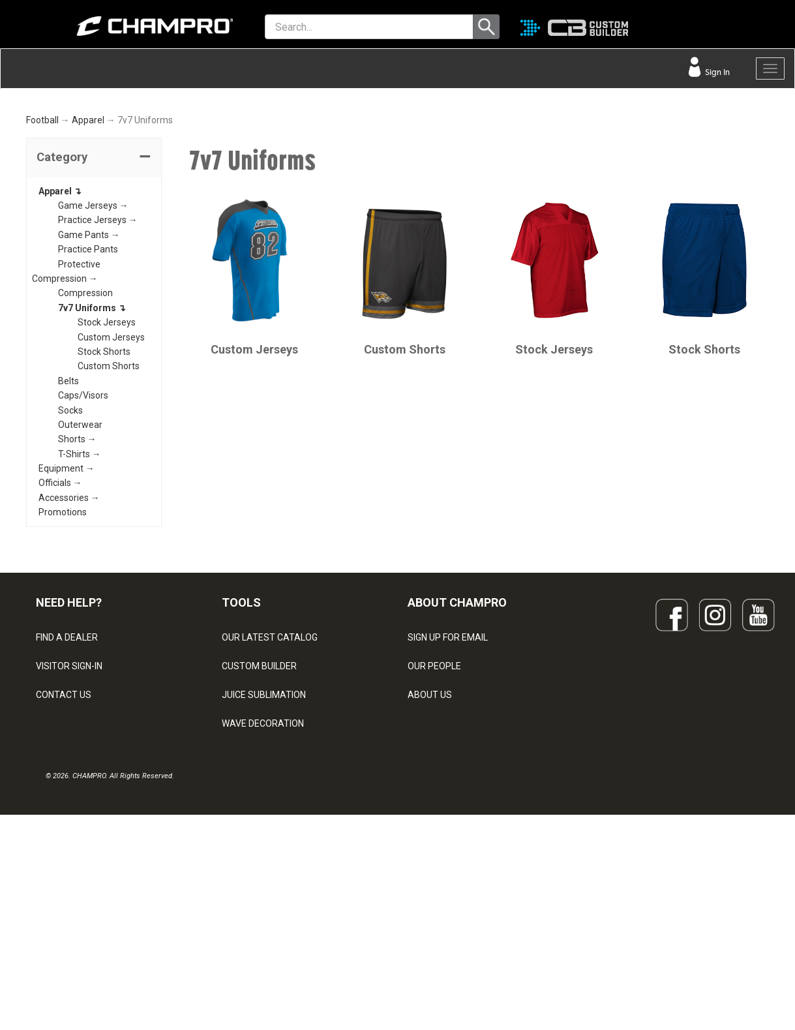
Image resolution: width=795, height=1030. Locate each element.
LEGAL (49, 854)
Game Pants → (89, 365)
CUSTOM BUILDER (259, 796)
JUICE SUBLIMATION (264, 825)
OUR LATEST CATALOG (270, 768)
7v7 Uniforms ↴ (92, 438)
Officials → (60, 613)
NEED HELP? (69, 732)
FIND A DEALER (67, 768)
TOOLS (241, 732)
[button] (94, 288)
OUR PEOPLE (434, 796)
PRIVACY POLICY (71, 882)
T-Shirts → (79, 584)
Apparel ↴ (60, 321)
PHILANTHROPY (441, 854)
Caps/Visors (83, 526)
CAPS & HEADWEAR (263, 911)
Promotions (62, 642)
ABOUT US (430, 825)
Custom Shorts (109, 496)
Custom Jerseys (111, 467)
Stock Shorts (104, 482)
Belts (68, 511)
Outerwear (80, 555)
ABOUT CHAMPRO (457, 732)
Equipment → (66, 599)
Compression (85, 423)
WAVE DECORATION (263, 854)
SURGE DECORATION (265, 882)
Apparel (88, 250)
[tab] (94, 288)
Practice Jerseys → (98, 350)
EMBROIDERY (250, 940)
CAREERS (428, 882)
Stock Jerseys (107, 452)
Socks (70, 540)
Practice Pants (88, 379)
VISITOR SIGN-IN (69, 796)
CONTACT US (63, 825)
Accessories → (69, 628)
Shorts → (77, 569)
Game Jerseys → (93, 336)
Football (42, 250)
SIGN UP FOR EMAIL (448, 768)
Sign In (716, 72)
